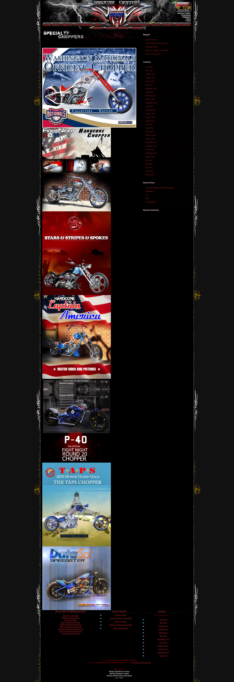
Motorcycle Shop (70, 620)
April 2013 (149, 106)
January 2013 (150, 114)
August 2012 (150, 121)
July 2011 (149, 160)
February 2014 (151, 96)
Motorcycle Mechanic (71, 616)
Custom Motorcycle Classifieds (157, 43)
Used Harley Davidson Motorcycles (70, 629)
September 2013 (151, 103)
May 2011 (149, 167)
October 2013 (150, 99)
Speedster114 (150, 191)
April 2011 (149, 171)
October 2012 (150, 117)
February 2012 (151, 135)
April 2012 (149, 128)
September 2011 (151, 153)
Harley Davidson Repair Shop (70, 625)
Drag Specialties (151, 47)
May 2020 (149, 71)
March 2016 (150, 81)
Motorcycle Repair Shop (71, 618)
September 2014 (151, 88)
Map (147, 198)
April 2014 (149, 92)
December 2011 (151, 142)
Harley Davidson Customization (70, 631)
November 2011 (151, 146)
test (147, 195)
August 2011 (150, 157)
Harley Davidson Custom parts (71, 627)
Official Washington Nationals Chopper (160, 188)
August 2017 (150, 78)
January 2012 (150, 139)
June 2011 (149, 164)
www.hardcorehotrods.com (141, 663)
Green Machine (151, 202)
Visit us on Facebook (153, 54)
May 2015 (149, 85)
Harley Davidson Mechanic (71, 622)
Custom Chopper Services (70, 633)
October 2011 (150, 150)
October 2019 (150, 74)
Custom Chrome (151, 40)
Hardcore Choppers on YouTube (157, 50)
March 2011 (150, 175)
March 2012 (150, 132)
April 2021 (149, 67)
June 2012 (149, 124)
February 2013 (151, 110)
